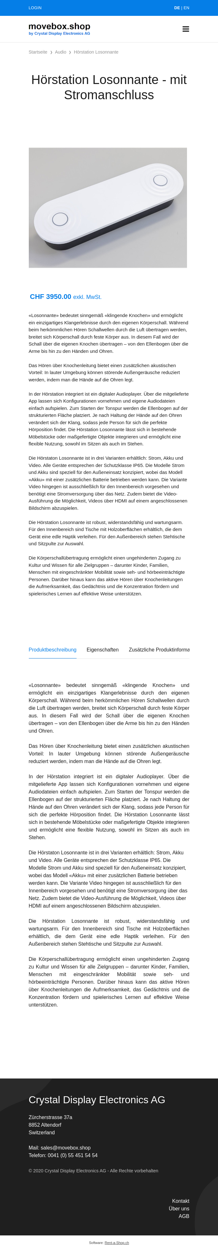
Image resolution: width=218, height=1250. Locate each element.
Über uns (179, 1208)
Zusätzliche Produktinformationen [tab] (166, 649)
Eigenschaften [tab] (103, 649)
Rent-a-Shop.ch (117, 1243)
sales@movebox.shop (66, 1147)
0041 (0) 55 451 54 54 (72, 1155)
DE (177, 7)
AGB (184, 1216)
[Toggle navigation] (186, 29)
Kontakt (180, 1201)
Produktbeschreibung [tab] (53, 649)
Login (35, 7)
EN (186, 7)
